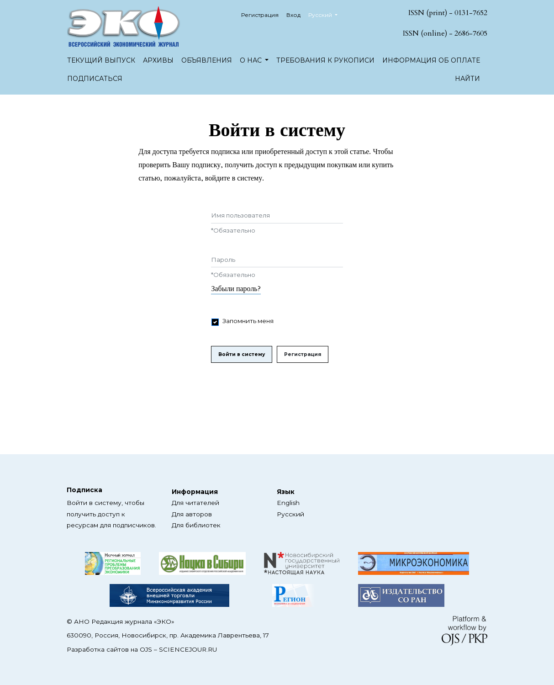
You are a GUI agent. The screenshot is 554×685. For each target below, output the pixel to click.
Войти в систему (241, 354)
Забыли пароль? (235, 289)
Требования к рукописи (325, 60)
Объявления (206, 60)
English (288, 502)
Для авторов (192, 514)
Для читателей (195, 502)
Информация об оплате (431, 60)
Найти (467, 78)
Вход (293, 14)
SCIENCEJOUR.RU (188, 649)
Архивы (158, 60)
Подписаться (94, 78)
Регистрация (260, 14)
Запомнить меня (248, 320)
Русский (326, 14)
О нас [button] (252, 60)
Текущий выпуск (101, 60)
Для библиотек (196, 525)
